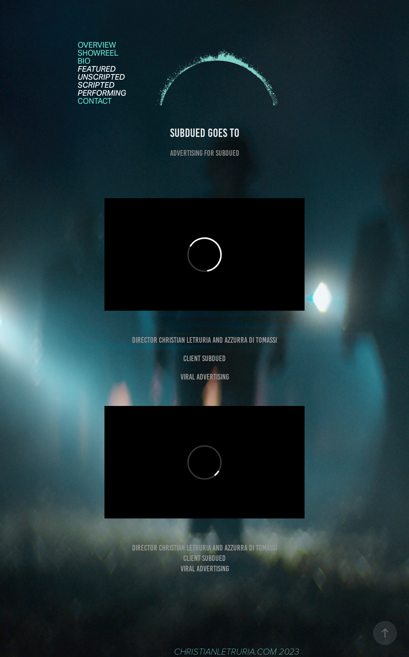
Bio (84, 61)
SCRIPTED (96, 85)
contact (95, 101)
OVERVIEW (97, 45)
